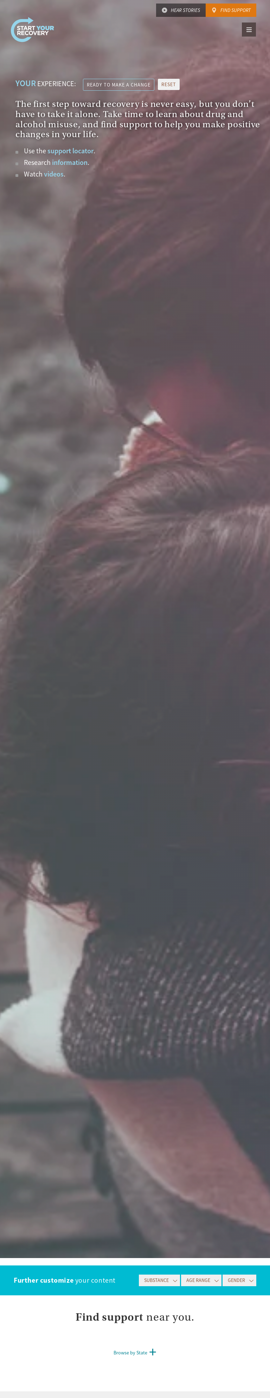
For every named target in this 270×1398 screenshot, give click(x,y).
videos (54, 174)
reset (168, 84)
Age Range (198, 1280)
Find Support (235, 10)
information (70, 162)
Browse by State (130, 1352)
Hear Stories (185, 10)
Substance (156, 1280)
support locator (70, 150)
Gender (236, 1280)
